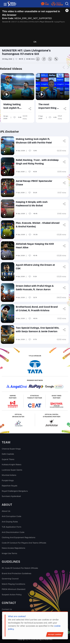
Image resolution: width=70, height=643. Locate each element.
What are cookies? (17, 616)
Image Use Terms (9, 553)
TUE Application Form (11, 527)
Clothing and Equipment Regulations (18, 537)
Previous (64, 67)
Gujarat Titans (8, 459)
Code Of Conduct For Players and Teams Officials (24, 543)
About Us (6, 511)
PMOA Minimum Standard (13, 589)
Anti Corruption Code (11, 516)
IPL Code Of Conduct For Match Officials (20, 568)
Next (68, 67)
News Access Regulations (13, 548)
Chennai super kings (11, 449)
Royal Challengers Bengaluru (15, 491)
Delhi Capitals (8, 454)
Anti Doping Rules (10, 522)
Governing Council (10, 579)
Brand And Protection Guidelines (16, 573)
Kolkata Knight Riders (11, 464)
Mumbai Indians (9, 475)
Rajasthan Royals (9, 486)
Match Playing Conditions (13, 584)
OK (35, 42)
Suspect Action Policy (12, 594)
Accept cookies (55, 634)
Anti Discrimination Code (13, 532)
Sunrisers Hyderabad (11, 496)
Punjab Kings (8, 480)
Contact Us (7, 609)
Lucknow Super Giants (12, 470)
